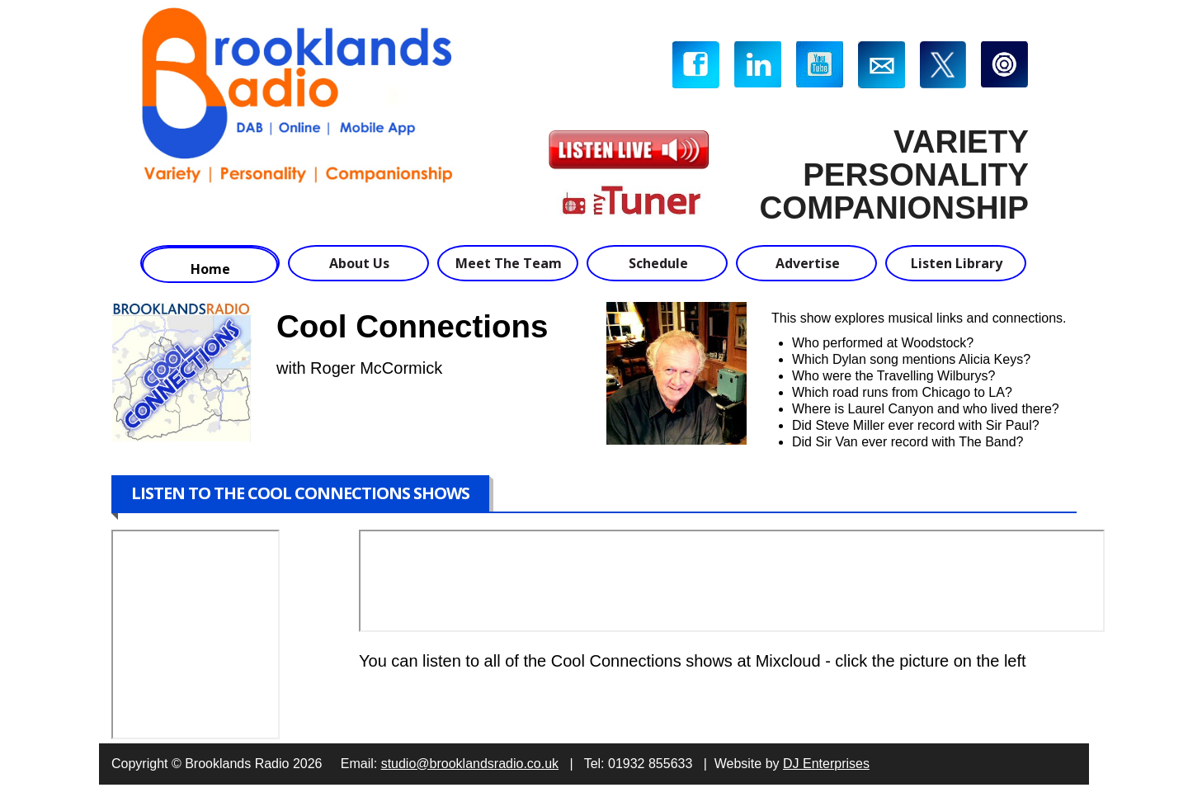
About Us (359, 263)
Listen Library (956, 263)
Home (210, 269)
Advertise (808, 263)
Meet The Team (508, 263)
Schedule (658, 263)
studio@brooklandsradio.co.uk (470, 764)
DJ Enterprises (826, 764)
